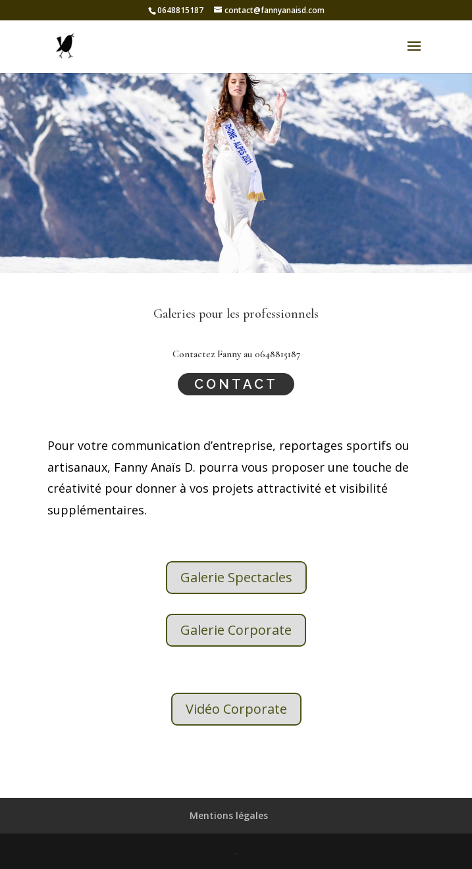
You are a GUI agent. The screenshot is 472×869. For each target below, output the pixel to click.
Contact (236, 384)
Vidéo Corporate (236, 709)
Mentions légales (229, 815)
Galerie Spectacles (236, 577)
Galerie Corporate (236, 630)
